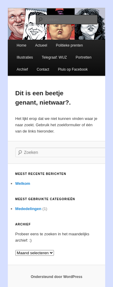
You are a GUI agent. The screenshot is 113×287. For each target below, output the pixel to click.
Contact (43, 69)
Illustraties (25, 57)
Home (21, 45)
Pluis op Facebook (73, 69)
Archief (22, 69)
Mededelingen (28, 208)
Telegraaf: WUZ (54, 57)
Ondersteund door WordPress (56, 277)
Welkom (22, 183)
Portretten (84, 57)
